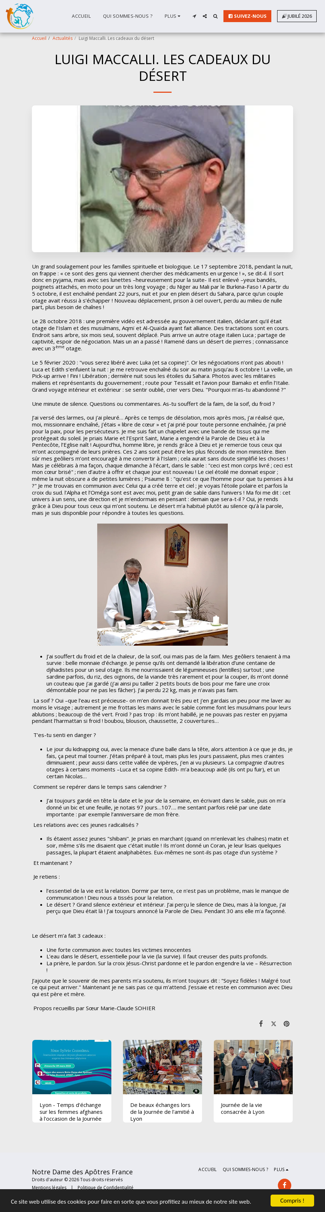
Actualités (63, 38)
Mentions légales (49, 1187)
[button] (194, 16)
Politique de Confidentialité (105, 1187)
